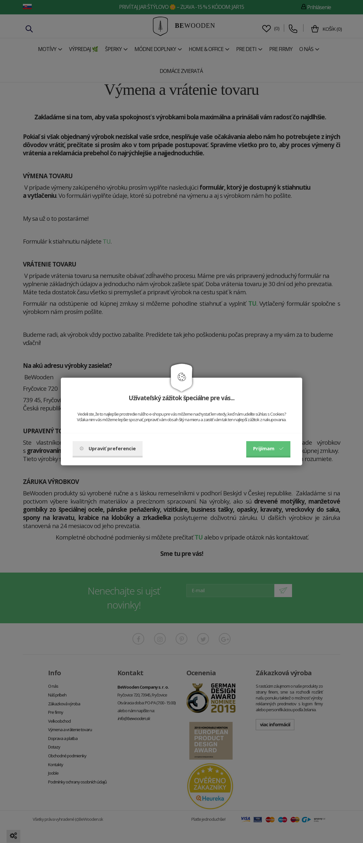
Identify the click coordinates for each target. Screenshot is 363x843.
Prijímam (268, 448)
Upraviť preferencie (107, 448)
